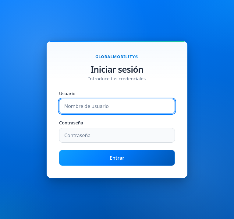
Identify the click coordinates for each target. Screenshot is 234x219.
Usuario (67, 94)
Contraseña (71, 123)
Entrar (117, 158)
